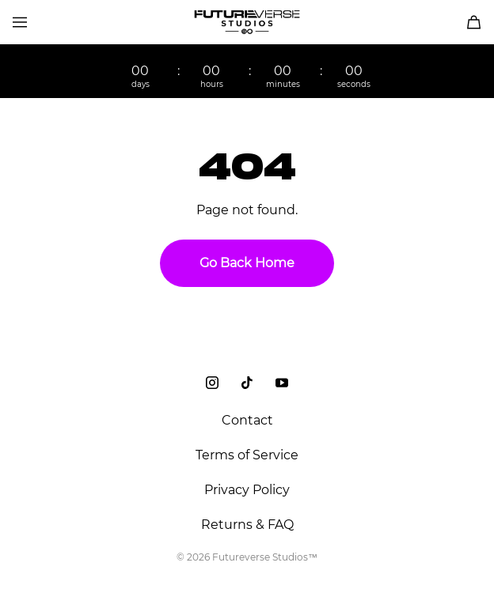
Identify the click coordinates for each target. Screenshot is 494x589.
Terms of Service (247, 455)
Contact (247, 420)
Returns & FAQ (247, 524)
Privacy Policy (247, 489)
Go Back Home (247, 262)
